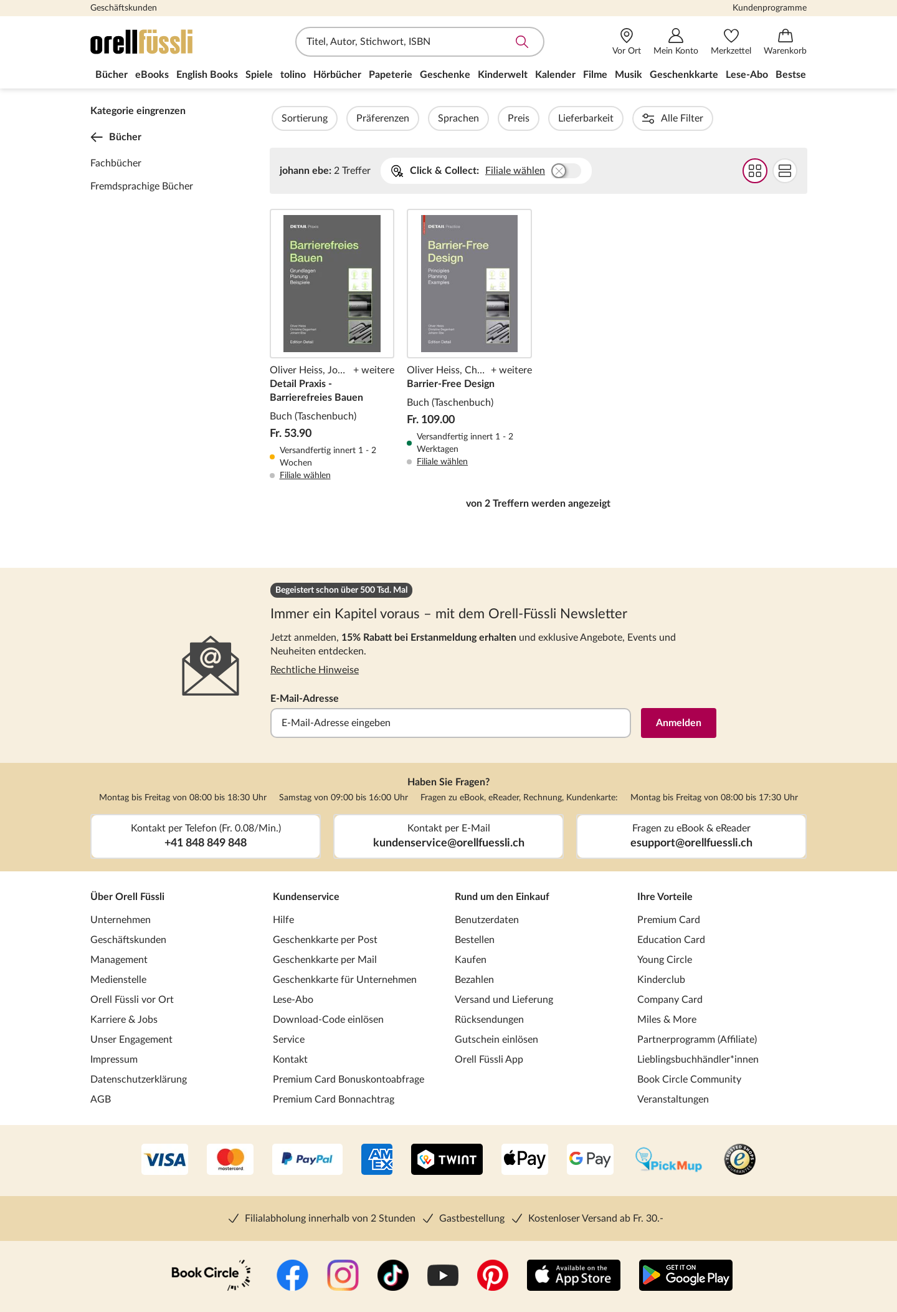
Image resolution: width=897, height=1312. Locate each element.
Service (289, 1040)
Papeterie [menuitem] (390, 75)
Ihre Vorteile (665, 897)
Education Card (671, 940)
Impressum (114, 1060)
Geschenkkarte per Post (325, 940)
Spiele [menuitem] (259, 75)
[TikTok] (393, 1276)
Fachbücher (115, 163)
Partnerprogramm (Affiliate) (697, 1040)
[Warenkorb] (785, 42)
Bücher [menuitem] (111, 75)
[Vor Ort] (626, 42)
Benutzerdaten (487, 920)
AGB (100, 1099)
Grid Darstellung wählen (754, 171)
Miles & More (666, 1020)
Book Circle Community (689, 1080)
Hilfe (283, 920)
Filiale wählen (515, 171)
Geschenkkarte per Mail (325, 960)
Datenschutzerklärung (138, 1080)
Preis (552, 118)
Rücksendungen (489, 1020)
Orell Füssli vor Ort (132, 1000)
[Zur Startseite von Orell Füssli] (162, 41)
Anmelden (678, 723)
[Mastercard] (230, 1160)
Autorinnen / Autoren (723, 118)
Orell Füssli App (489, 1060)
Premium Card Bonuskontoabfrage (348, 1080)
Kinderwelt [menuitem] (503, 75)
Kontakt (290, 1060)
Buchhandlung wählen (566, 170)
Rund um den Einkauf (502, 897)
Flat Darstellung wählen (784, 171)
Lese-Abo (293, 1000)
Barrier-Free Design (469, 345)
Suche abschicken (522, 42)
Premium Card (668, 920)
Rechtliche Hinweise (314, 670)
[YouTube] (442, 1276)
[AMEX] (376, 1160)
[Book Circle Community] (211, 1276)
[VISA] (164, 1160)
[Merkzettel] (731, 42)
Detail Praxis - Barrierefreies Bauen (332, 345)
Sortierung (338, 118)
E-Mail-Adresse (304, 699)
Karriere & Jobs (124, 1020)
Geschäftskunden (123, 8)
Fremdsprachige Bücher (141, 186)
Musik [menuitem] (628, 75)
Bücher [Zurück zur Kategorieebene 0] (115, 137)
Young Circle (664, 960)
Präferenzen (416, 118)
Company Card (670, 1000)
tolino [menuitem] (293, 75)
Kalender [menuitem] (555, 75)
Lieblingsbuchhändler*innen (698, 1060)
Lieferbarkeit (619, 118)
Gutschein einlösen (496, 1040)
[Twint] (447, 1160)
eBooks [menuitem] (152, 75)
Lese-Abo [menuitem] (747, 75)
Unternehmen (120, 920)
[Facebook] (292, 1276)
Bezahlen (474, 980)
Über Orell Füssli (127, 897)
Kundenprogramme (770, 8)
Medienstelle (118, 980)
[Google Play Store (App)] (686, 1276)
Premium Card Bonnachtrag (333, 1099)
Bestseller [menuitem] (798, 75)
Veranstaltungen (673, 1099)
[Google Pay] (590, 1160)
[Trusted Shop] (740, 1160)
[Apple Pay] (524, 1160)
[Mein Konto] (675, 42)
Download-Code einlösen (328, 1020)
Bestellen (475, 940)
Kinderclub (661, 980)
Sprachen (492, 118)
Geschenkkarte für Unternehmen (345, 980)
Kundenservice (306, 897)
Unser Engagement (131, 1040)
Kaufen (470, 960)
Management (119, 960)
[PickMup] (668, 1160)
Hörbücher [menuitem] (337, 75)
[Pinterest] (492, 1276)
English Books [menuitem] (207, 75)
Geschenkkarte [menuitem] (684, 75)
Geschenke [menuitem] (445, 75)
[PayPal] (307, 1160)
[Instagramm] (343, 1276)
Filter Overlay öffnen (284, 118)
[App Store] (573, 1276)
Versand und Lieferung (504, 1000)
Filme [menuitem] (595, 75)
